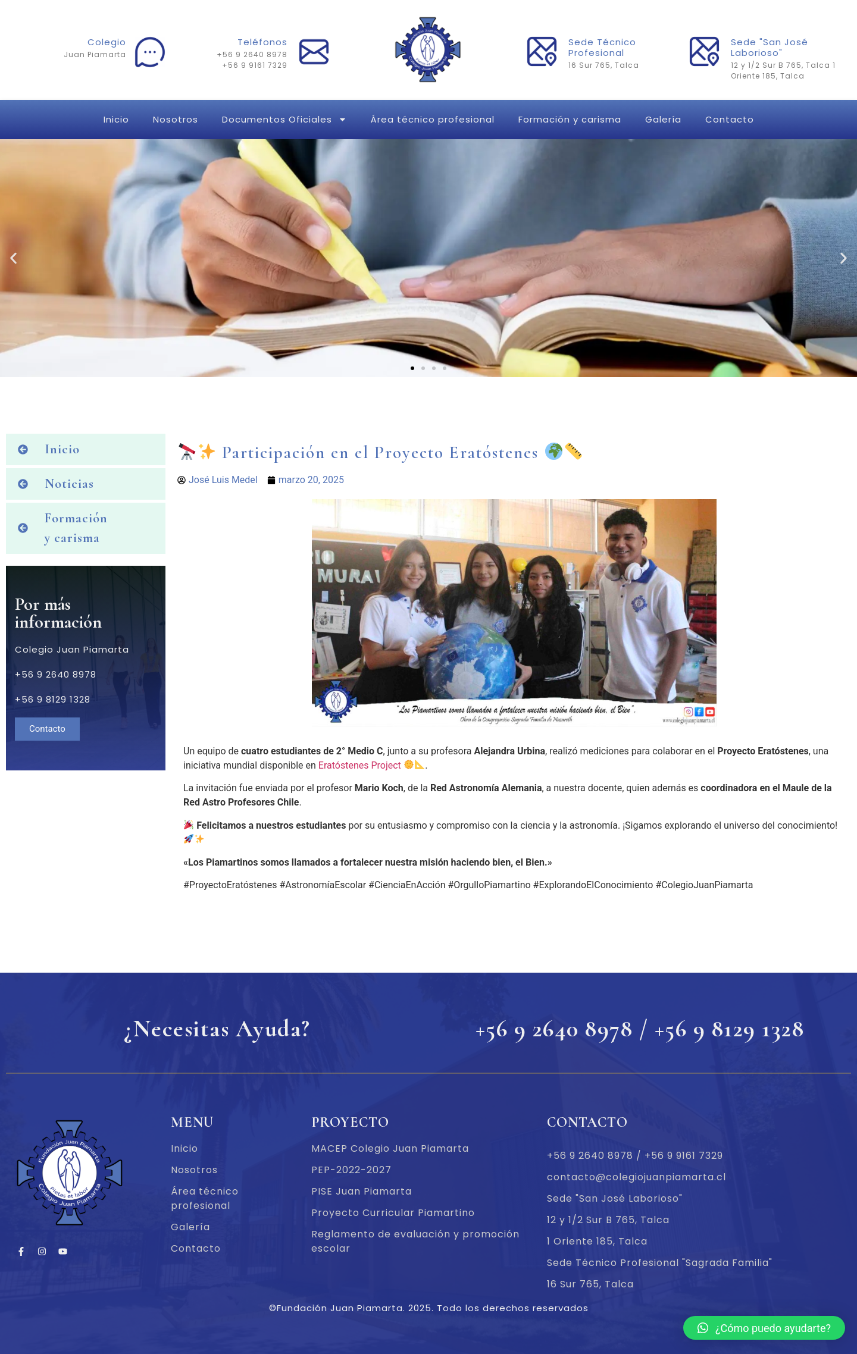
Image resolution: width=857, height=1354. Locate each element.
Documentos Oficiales (284, 119)
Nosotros (175, 119)
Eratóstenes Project (359, 765)
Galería (663, 119)
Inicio (116, 119)
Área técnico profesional (433, 119)
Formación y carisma (569, 119)
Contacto (729, 119)
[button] (412, 368)
